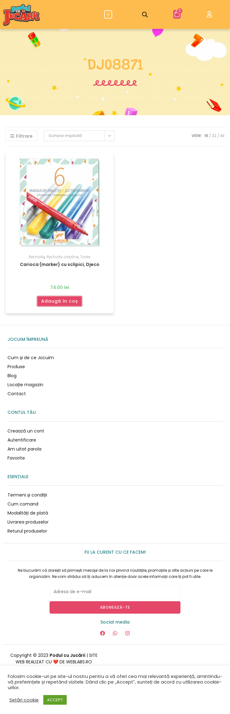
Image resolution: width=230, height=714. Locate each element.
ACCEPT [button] (55, 700)
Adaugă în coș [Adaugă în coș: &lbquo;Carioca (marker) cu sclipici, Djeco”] (59, 301)
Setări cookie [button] (24, 700)
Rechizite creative (62, 256)
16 (206, 135)
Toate (85, 256)
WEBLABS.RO (79, 662)
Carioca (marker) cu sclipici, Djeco (59, 264)
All (222, 135)
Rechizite (37, 256)
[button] (108, 14)
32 (214, 135)
